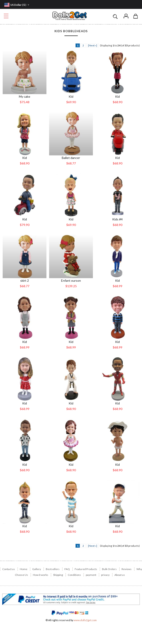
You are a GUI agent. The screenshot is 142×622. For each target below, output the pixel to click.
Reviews (127, 569)
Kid (71, 96)
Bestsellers (53, 569)
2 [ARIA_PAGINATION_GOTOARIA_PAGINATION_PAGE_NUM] (83, 45)
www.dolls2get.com (85, 620)
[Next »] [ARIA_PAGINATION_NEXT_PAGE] (92, 45)
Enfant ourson (71, 280)
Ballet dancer (71, 158)
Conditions (74, 574)
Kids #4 (117, 219)
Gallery (36, 569)
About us (119, 574)
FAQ (67, 569)
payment (91, 574)
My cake (24, 96)
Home (23, 569)
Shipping (58, 574)
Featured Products (86, 569)
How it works (40, 574)
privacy (105, 574)
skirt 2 (24, 280)
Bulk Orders (109, 569)
